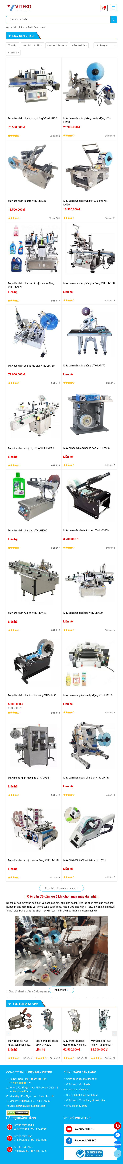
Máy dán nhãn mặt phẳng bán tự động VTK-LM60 (87, 120)
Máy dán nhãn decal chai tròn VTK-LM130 (86, 777)
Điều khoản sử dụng (76, 1105)
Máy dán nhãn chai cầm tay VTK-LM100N (86, 530)
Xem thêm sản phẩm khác (60, 888)
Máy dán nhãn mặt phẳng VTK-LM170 (84, 365)
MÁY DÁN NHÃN (36, 27)
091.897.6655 (43, 1101)
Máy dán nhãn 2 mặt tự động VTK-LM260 (31, 448)
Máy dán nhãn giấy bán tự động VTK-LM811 (87, 695)
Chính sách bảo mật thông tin (81, 1078)
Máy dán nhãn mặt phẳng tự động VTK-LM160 (89, 283)
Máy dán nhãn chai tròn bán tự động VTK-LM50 (86, 202)
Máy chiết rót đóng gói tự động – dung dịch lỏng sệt (74, 1043)
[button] (114, 1033)
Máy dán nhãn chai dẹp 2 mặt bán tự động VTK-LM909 (31, 285)
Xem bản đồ (19, 1082)
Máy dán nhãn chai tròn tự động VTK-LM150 (32, 118)
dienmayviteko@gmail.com (30, 1105)
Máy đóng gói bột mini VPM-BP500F (101, 1042)
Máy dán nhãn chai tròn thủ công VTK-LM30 (32, 695)
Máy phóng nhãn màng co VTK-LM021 (29, 777)
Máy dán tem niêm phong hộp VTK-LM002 (86, 448)
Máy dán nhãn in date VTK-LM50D (27, 200)
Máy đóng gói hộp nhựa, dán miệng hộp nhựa (19, 1043)
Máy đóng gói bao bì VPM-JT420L (47, 1042)
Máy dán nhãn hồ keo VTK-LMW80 (27, 612)
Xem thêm (60, 989)
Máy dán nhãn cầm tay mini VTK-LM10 (84, 860)
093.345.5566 (26, 1101)
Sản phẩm (18, 27)
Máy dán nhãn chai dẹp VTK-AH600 (27, 530)
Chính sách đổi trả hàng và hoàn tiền (85, 1100)
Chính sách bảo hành (77, 1089)
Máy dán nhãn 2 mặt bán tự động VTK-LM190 (33, 860)
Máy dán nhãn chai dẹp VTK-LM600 (83, 612)
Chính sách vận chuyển (78, 1084)
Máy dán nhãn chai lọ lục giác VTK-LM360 (31, 365)
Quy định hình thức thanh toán (82, 1095)
